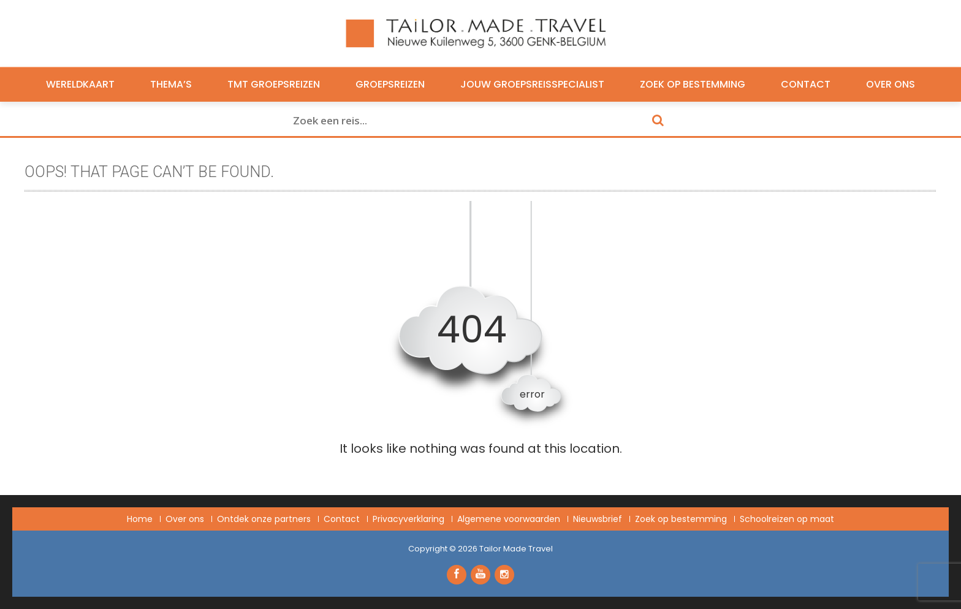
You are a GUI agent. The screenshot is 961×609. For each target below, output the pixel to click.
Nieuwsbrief (597, 519)
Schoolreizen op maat (787, 519)
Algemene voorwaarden (508, 519)
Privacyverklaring (408, 519)
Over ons (890, 84)
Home (140, 519)
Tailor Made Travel (516, 548)
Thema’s (171, 84)
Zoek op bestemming (692, 84)
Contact (805, 84)
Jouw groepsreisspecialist (532, 84)
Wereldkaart (80, 84)
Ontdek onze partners (264, 519)
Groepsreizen (390, 84)
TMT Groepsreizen (273, 84)
